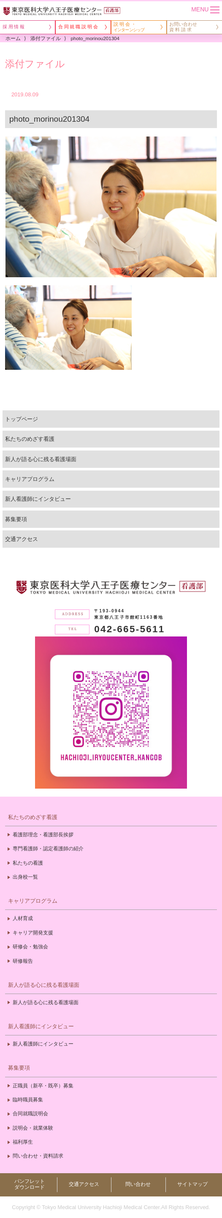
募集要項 (16, 519)
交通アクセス (21, 539)
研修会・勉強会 (30, 946)
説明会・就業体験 (33, 1128)
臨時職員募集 (28, 1099)
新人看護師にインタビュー (38, 499)
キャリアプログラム (29, 479)
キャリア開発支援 (33, 932)
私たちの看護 (28, 863)
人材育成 (23, 918)
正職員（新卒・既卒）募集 (43, 1085)
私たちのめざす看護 (29, 439)
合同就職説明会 (30, 1113)
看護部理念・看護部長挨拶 (43, 834)
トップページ (21, 419)
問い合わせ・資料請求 (38, 1155)
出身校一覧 (25, 876)
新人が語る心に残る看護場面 (40, 459)
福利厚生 (23, 1141)
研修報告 (23, 961)
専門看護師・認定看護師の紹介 (48, 848)
